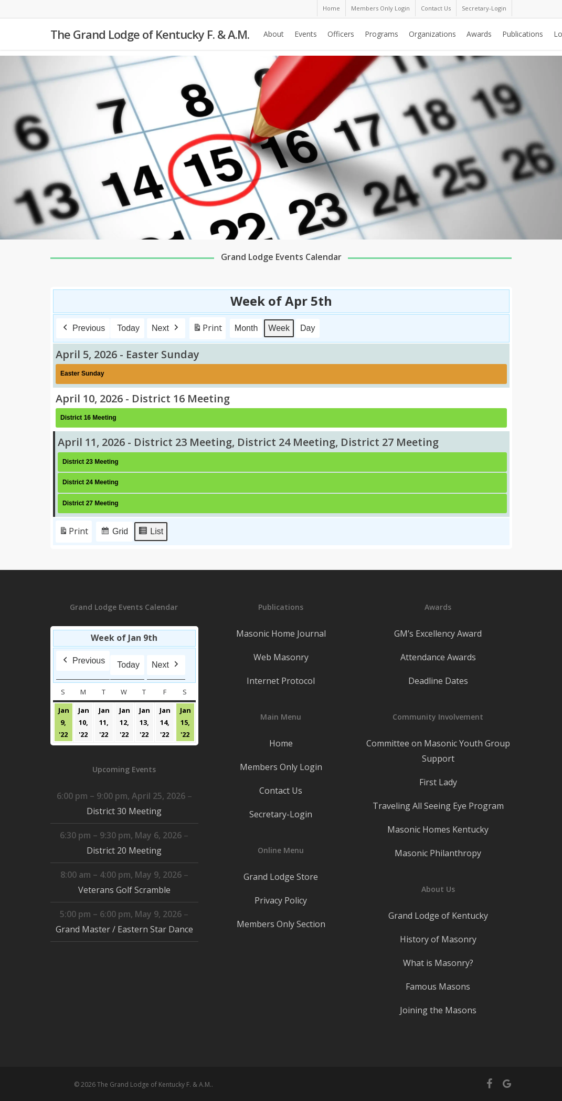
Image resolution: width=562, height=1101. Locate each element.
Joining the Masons (438, 1010)
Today (128, 328)
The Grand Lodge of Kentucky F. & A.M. (149, 37)
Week (279, 328)
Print (207, 330)
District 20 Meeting (124, 850)
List (150, 533)
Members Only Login (281, 767)
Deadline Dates (438, 681)
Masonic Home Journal (281, 633)
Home (281, 743)
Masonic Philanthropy (438, 853)
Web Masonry (281, 657)
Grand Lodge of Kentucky (438, 915)
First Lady (438, 782)
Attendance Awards (438, 657)
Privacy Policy (281, 900)
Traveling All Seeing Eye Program (438, 806)
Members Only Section (281, 924)
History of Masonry (438, 939)
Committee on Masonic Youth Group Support (438, 751)
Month (246, 328)
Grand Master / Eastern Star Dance (124, 929)
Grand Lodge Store (280, 876)
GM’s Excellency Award (438, 633)
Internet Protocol (281, 681)
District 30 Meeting (124, 811)
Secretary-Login (280, 814)
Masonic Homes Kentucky (438, 829)
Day (307, 328)
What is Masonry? (438, 963)
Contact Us (280, 790)
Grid (114, 533)
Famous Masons (438, 986)
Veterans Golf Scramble (124, 890)
